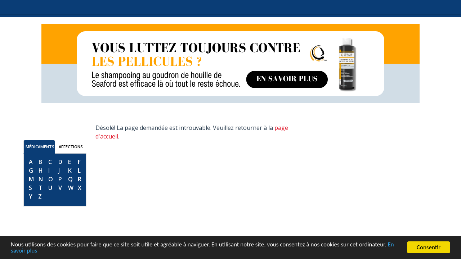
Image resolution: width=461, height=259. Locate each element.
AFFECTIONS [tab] (71, 146)
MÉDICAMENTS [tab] (40, 146)
